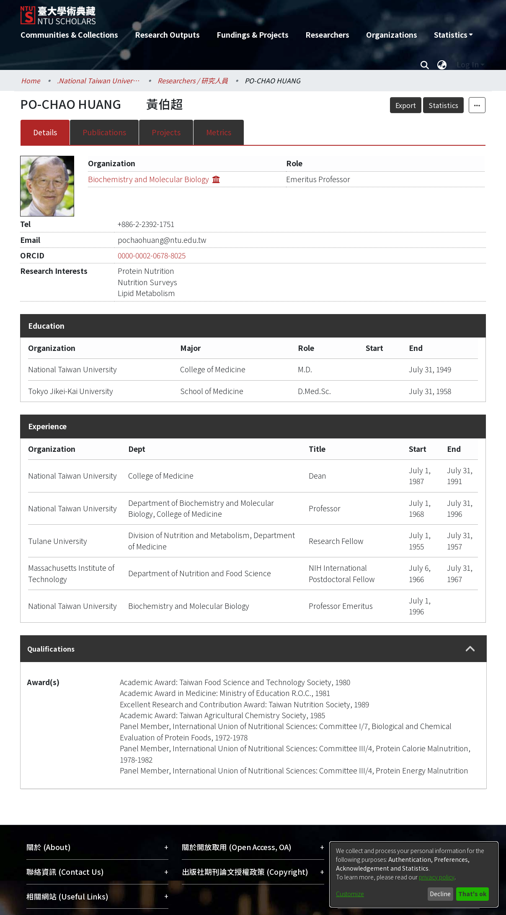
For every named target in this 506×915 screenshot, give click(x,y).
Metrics (218, 132)
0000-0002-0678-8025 (152, 255)
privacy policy (436, 877)
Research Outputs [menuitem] (167, 34)
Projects (166, 132)
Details (45, 132)
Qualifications (51, 649)
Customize (350, 893)
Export (405, 105)
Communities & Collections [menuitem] (69, 34)
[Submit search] (424, 64)
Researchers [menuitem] (327, 34)
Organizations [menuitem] (391, 34)
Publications (104, 132)
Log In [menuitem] (468, 64)
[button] (470, 649)
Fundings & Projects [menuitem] (253, 34)
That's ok (472, 893)
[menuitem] (453, 34)
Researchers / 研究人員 (192, 80)
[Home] (208, 12)
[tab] (253, 648)
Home (30, 80)
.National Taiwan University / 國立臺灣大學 (99, 80)
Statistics (443, 105)
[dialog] (414, 874)
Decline (440, 893)
